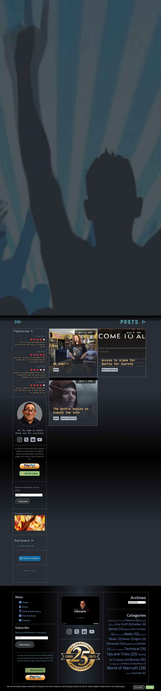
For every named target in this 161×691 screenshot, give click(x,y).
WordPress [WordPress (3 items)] (139, 663)
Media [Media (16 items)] (131, 634)
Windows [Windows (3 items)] (127, 663)
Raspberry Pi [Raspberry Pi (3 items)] (132, 644)
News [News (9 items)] (128, 639)
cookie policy (120, 686)
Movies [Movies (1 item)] (142, 634)
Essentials (139, 687)
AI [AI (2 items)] (110, 620)
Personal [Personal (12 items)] (116, 644)
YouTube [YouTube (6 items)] (139, 673)
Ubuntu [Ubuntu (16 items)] (137, 659)
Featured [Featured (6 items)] (132, 620)
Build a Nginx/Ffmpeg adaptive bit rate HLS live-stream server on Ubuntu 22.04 (29, 390)
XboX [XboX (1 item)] (129, 673)
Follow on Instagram (31, 558)
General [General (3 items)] (128, 629)
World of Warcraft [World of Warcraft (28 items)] (126, 668)
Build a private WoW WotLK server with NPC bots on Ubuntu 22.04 (30, 344)
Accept (150, 687)
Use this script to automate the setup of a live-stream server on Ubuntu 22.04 (29, 360)
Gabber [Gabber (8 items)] (139, 624)
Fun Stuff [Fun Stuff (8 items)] (124, 624)
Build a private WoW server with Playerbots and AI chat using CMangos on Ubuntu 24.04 (29, 375)
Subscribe (23, 501)
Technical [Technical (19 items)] (135, 649)
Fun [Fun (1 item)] (113, 625)
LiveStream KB (25, 546)
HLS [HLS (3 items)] (136, 629)
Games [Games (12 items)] (115, 629)
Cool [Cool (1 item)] (122, 621)
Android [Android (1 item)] (116, 621)
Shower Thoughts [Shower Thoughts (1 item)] (117, 649)
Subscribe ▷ (25, 644)
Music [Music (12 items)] (116, 639)
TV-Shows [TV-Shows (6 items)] (120, 659)
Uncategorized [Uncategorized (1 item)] (116, 664)
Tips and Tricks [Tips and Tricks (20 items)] (122, 654)
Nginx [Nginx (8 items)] (140, 639)
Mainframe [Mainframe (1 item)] (119, 634)
